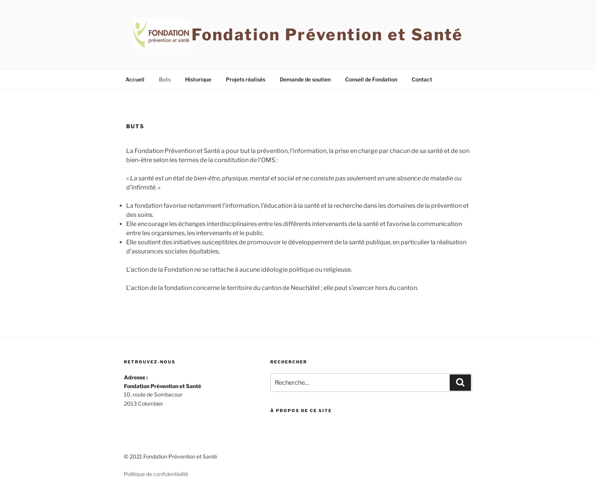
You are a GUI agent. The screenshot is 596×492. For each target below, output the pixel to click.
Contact (422, 79)
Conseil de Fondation (371, 79)
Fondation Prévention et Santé (327, 34)
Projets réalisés (245, 79)
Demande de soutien (305, 79)
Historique (198, 79)
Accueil (134, 79)
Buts (165, 79)
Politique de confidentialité (156, 474)
